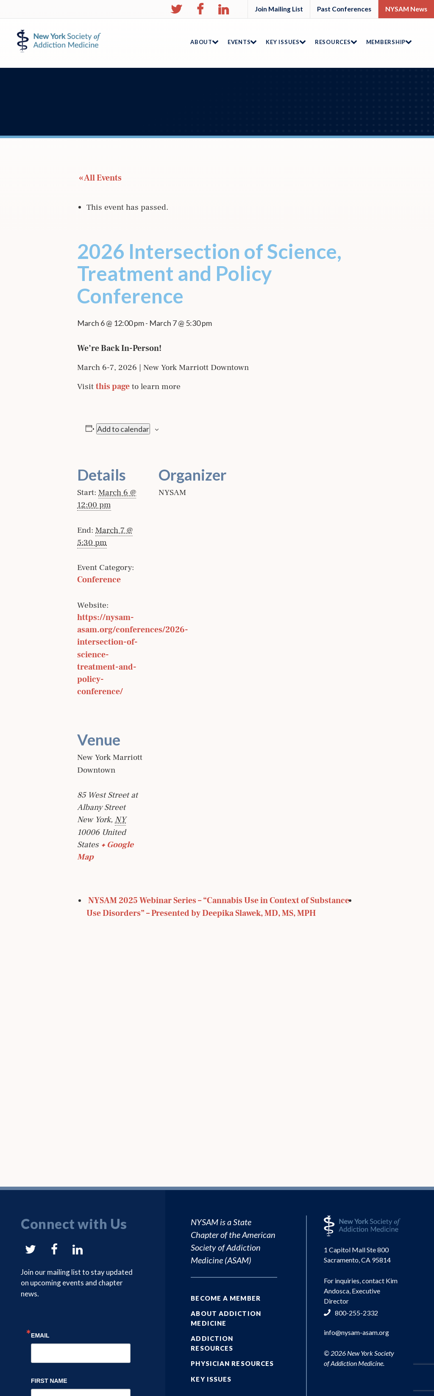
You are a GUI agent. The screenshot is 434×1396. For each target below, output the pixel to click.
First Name (49, 1380)
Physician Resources (232, 1363)
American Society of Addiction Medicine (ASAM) (233, 1247)
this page (113, 386)
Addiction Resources (212, 1343)
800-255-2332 (356, 1313)
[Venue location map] (203, 776)
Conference (99, 579)
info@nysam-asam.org (356, 1332)
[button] (176, 9)
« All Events (99, 178)
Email (40, 1335)
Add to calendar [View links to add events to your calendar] (123, 429)
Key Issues (211, 1379)
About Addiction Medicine (226, 1318)
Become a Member (226, 1298)
